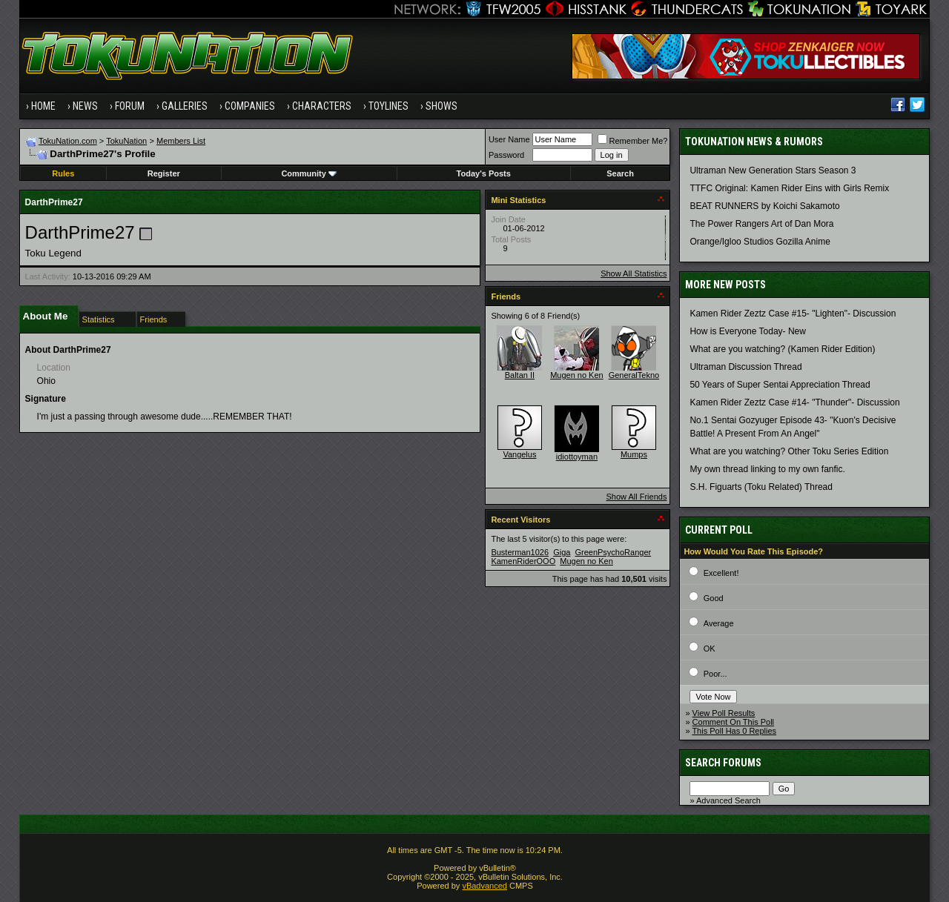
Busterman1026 (520, 552)
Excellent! (721, 572)
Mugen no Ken (577, 375)
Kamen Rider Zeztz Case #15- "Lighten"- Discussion (793, 313)
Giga (561, 552)
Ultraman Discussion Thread (745, 367)
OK (709, 648)
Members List (180, 140)
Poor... (715, 673)
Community (309, 173)
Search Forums (723, 763)
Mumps (634, 454)
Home (43, 106)
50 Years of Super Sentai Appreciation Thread (780, 384)
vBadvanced (484, 885)
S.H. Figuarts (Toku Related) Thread (761, 487)
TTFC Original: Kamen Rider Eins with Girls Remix (789, 188)
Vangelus (519, 454)
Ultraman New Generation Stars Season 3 (773, 170)
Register (164, 173)
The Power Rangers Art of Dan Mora (761, 224)
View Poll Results (723, 713)
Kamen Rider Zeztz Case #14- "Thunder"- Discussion (794, 402)
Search (620, 173)
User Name (509, 139)
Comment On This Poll (733, 721)
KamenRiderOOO (523, 561)
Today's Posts (484, 173)
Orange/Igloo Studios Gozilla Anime (760, 241)
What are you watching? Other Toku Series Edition (789, 451)
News (85, 106)
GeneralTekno (634, 375)
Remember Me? (633, 140)
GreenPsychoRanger (613, 552)
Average (719, 623)
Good (714, 598)
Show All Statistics (634, 273)
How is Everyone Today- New (748, 331)
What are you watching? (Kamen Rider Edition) (782, 349)
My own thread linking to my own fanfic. (767, 469)
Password (506, 154)
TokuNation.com (68, 140)
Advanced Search (728, 800)
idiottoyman (577, 456)
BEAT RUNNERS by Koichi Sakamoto (764, 206)
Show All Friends (636, 496)
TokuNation (126, 140)
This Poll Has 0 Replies (734, 730)
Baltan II (520, 375)
